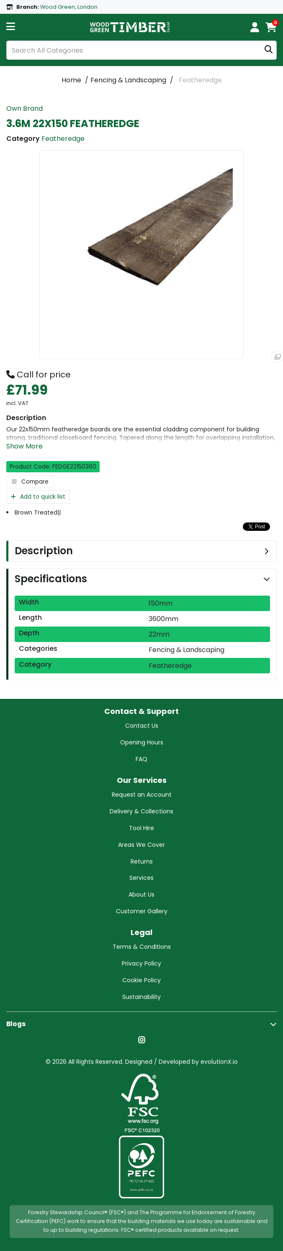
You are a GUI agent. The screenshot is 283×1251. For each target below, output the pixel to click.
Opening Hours (141, 742)
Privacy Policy (141, 963)
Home (71, 80)
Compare (30, 482)
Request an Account (142, 794)
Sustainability (141, 997)
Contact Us (141, 725)
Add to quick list (38, 497)
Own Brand (24, 108)
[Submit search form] (269, 50)
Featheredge (200, 80)
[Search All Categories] (141, 50)
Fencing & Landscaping (128, 80)
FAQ (141, 759)
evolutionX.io (219, 1061)
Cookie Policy (141, 980)
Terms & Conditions (142, 947)
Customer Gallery (141, 911)
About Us (141, 894)
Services (141, 878)
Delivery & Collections (141, 811)
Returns (142, 861)
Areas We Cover (141, 845)
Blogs (16, 1024)
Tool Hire (141, 828)
